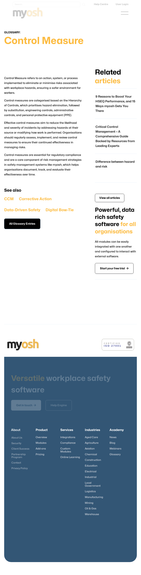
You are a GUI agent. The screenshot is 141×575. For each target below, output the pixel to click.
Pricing (40, 454)
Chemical (91, 454)
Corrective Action (35, 199)
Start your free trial (114, 268)
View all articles (109, 198)
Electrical (90, 471)
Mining (89, 503)
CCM (9, 199)
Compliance (68, 443)
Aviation (90, 448)
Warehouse (92, 514)
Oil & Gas (90, 508)
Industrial (90, 477)
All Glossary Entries (22, 223)
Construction (93, 460)
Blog (112, 443)
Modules (41, 443)
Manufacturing (94, 497)
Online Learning (70, 457)
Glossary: (12, 32)
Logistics (90, 491)
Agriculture (92, 443)
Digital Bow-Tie (60, 210)
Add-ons (41, 448)
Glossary (115, 454)
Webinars (115, 448)
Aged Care (91, 437)
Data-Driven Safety (22, 210)
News (113, 437)
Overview (41, 437)
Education (91, 466)
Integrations (67, 437)
